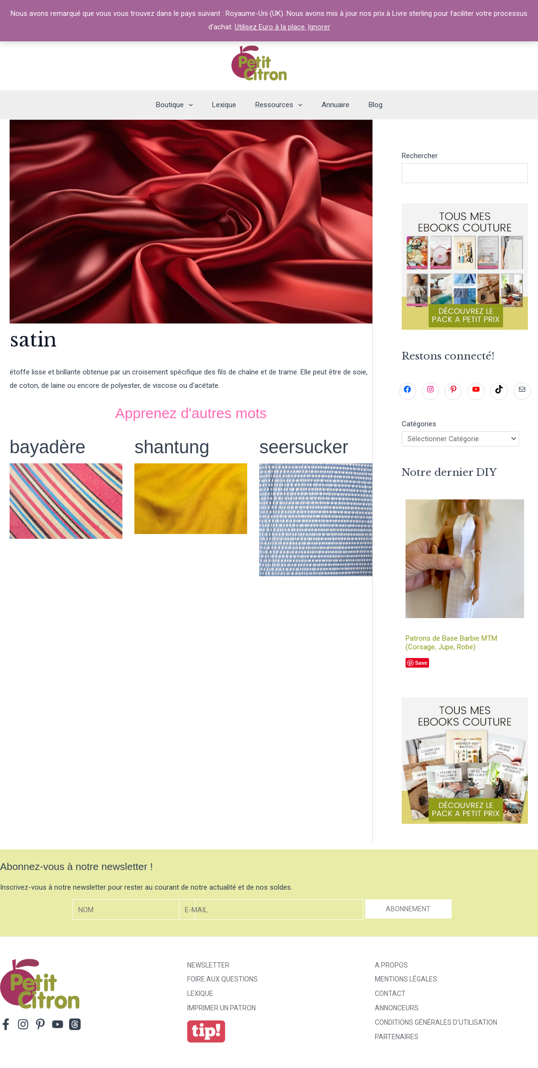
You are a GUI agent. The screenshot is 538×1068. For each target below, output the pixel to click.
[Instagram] (23, 1026)
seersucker (306, 446)
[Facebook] (6, 1026)
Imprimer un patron (221, 1010)
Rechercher (420, 155)
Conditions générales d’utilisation (436, 1025)
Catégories (419, 424)
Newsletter (208, 967)
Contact (390, 996)
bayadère (50, 446)
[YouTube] (57, 1026)
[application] (198, 104)
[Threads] (75, 1026)
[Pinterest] (40, 1026)
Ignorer (319, 27)
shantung (174, 446)
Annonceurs (396, 1010)
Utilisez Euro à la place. (270, 27)
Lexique (200, 996)
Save (421, 665)
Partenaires (396, 1039)
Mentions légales (406, 981)
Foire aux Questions (222, 981)
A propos (391, 967)
